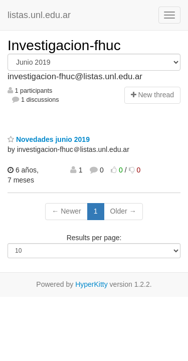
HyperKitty (91, 284)
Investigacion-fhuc (64, 45)
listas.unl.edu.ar (39, 15)
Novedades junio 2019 (49, 139)
